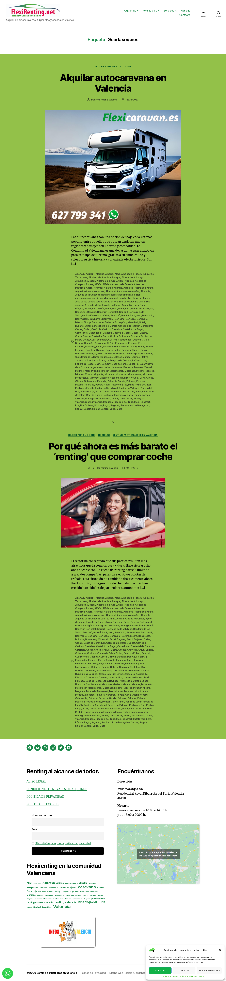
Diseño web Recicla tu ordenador (128, 972)
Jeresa (78, 360)
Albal (117, 273)
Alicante (88, 291)
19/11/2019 (132, 467)
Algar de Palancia (113, 287)
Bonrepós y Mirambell (126, 322)
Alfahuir (107, 284)
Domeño (88, 343)
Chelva (143, 332)
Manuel (148, 367)
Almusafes (133, 291)
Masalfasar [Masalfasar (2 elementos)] (49, 895)
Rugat (106, 405)
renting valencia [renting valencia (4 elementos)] (65, 902)
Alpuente (145, 291)
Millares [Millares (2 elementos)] (85, 895)
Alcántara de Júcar (106, 280)
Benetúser (80, 312)
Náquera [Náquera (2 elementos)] (86, 899)
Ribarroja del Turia (123, 401)
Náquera (114, 377)
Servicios (169, 10)
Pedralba (89, 384)
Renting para (150, 10)
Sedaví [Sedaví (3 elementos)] (37, 907)
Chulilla (114, 336)
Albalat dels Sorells (98, 277)
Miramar (79, 374)
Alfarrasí (98, 287)
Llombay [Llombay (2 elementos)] (57, 892)
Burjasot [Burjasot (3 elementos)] (72, 887)
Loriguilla (133, 363)
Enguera (132, 343)
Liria (144, 360)
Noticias (185, 10)
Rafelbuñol (116, 391)
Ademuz (79, 273)
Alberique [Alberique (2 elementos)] (37, 883)
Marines (79, 370)
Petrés (98, 384)
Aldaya (89, 284)
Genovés (80, 353)
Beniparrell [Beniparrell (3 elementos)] (32, 887)
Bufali (142, 322)
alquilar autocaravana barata (116, 294)
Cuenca (137, 339)
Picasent (116, 384)
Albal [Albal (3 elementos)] (29, 883)
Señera (104, 408)
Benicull (123, 312)
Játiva (145, 356)
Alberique (115, 277)
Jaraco (126, 356)
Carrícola (96, 329)
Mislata (89, 374)
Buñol (88, 325)
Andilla (131, 298)
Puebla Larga (87, 391)
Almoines (122, 291)
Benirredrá (107, 318)
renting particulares (122, 398)
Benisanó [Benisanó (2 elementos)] (43, 888)
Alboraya (139, 277)
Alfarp (89, 287)
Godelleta (118, 353)
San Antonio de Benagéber (135, 405)
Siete (119, 408)
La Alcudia (89, 360)
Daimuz (79, 343)
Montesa (147, 374)
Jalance (118, 356)
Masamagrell (116, 370)
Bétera (78, 322)
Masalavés (90, 370)
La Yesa (136, 360)
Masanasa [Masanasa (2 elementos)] (70, 895)
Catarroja (118, 332)
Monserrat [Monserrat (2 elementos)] (47, 899)
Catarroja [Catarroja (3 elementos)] (32, 891)
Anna (139, 298)
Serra (112, 408)
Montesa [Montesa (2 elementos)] (67, 899)
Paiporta (101, 381)
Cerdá (127, 332)
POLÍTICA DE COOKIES (43, 804)
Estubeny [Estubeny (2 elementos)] (42, 892)
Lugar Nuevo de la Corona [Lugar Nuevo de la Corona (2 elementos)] (79, 892)
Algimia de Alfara (144, 287)
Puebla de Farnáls (84, 388)
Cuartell (112, 339)
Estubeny (90, 346)
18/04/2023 (132, 99)
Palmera (130, 381)
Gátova (144, 350)
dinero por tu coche (81, 435)
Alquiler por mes (106, 66)
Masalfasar (103, 370)
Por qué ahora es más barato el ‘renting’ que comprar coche (112, 451)
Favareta (108, 346)
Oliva (142, 377)
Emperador (121, 343)
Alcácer (91, 280)
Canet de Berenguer (129, 325)
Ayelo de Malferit (94, 305)
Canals (113, 325)
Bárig (143, 305)
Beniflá (125, 315)
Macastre (128, 367)
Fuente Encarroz (115, 663)
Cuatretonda (124, 339)
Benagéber (111, 308)
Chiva (106, 336)
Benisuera (142, 318)
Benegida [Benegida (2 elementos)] (92, 883)
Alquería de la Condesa (87, 294)
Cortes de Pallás (106, 653)
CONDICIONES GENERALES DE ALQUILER (57, 789)
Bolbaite (109, 322)
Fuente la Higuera (95, 350)
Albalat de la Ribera (131, 273)
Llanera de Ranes (84, 363)
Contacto (184, 14)
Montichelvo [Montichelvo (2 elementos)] (77, 899)
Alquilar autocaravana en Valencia (113, 83)
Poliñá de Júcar (143, 384)
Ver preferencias (209, 970)
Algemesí (128, 287)
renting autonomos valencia (118, 395)
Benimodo (147, 315)
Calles (105, 325)
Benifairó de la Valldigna (119, 629)
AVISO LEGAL (36, 782)
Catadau (107, 332)
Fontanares (120, 346)
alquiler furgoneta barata (113, 298)
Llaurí (97, 363)
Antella (146, 298)
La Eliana (100, 360)
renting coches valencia (135, 712)
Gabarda (126, 350)
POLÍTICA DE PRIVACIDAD (45, 797)
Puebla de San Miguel (106, 388)
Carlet (87, 329)
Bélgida (79, 308)
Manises (138, 367)
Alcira (120, 280)
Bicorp (87, 322)
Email (35, 829)
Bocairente (98, 322)
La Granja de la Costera (119, 360)
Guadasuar (146, 353)
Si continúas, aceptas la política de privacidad (63, 843)
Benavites (136, 308)
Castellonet (81, 332)
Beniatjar (102, 312)
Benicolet (113, 312)
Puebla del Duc (137, 705)
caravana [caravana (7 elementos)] (87, 887)
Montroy (94, 377)
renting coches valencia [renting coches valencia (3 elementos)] (40, 902)
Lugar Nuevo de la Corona (127, 680)
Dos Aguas (100, 343)
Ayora (125, 305)
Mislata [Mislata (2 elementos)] (100, 895)
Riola (136, 401)
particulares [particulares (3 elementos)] (98, 898)
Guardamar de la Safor (87, 356)
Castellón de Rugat (133, 329)
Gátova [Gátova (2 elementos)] (49, 892)
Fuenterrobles (113, 350)
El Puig (110, 343)
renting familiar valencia (97, 398)
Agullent (89, 273)
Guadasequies (132, 353)
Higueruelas (106, 356)
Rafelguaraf (141, 391)
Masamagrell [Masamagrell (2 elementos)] (59, 895)
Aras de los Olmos (84, 301)
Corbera (135, 336)
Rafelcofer (128, 391)
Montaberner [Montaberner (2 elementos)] (58, 899)
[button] (220, 950)
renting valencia (93, 401)
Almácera (99, 291)
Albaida (109, 273)
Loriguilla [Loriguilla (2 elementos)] (65, 892)
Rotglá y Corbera (84, 405)
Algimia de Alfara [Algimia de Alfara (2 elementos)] (71, 883)
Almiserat (111, 291)
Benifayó (115, 315)
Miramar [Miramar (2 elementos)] (93, 895)
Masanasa (130, 370)
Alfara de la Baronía (122, 284)
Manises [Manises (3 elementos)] (31, 895)
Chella (135, 332)
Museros (104, 377)
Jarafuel (136, 356)
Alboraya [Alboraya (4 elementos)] (49, 883)
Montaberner (134, 374)
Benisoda (131, 318)
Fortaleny (132, 346)
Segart (87, 408)
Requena (108, 401)
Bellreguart (91, 308)
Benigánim (135, 315)
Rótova (98, 405)
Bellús (101, 308)
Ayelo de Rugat (112, 305)
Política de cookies (170, 976)
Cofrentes (124, 336)
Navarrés (125, 377)
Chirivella (97, 336)
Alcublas (129, 280)
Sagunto (115, 405)
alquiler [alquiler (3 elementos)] (83, 883)
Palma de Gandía (116, 381)
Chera (78, 336)
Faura (99, 346)
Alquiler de (130, 10)
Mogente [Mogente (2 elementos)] (30, 899)
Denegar (184, 970)
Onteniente (90, 381)
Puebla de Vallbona (129, 388)
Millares (150, 370)
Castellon (117, 329)
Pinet (131, 384)
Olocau (79, 381)
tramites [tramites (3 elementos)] (46, 907)
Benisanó (120, 318)
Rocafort (145, 401)
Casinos (106, 329)
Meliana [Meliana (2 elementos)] (78, 895)
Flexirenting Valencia (106, 99)
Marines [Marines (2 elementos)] (40, 895)
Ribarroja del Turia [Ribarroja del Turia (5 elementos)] (92, 902)
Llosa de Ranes (120, 363)
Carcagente (147, 325)
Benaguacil (124, 308)
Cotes (86, 339)
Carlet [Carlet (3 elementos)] (100, 887)
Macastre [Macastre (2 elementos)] (94, 892)
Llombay (105, 363)
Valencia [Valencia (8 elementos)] (62, 906)
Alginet (79, 291)
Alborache (127, 277)
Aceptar (160, 970)
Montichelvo (81, 377)
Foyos (141, 346)
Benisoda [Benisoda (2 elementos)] (52, 888)
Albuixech (80, 280)
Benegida (148, 308)
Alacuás (100, 273)
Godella (108, 353)
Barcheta (134, 305)
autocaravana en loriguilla (109, 301)
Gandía (135, 350)
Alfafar (97, 284)
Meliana (140, 370)
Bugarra (79, 325)
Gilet (100, 353)
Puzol (98, 391)
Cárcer (78, 329)
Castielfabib (95, 332)
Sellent (96, 408)
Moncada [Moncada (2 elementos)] (38, 899)
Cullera (145, 339)
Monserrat (121, 374)
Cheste (87, 336)
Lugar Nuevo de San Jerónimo (106, 367)
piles (124, 384)
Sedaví (78, 408)
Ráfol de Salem (143, 708)
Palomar (140, 381)
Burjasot (96, 325)
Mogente (98, 374)
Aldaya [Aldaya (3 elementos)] (60, 883)
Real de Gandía (94, 395)
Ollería (149, 377)
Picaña (107, 384)
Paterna (79, 384)
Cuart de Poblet (98, 339)
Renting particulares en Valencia (135, 435)
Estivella (79, 346)
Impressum (203, 976)
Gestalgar (91, 353)
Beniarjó (91, 312)
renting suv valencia (134, 715)
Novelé (134, 377)
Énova (141, 343)
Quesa (106, 391)
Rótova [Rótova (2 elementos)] (29, 907)
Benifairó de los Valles (97, 315)
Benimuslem (81, 318)
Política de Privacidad (188, 976)
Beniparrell (95, 318)
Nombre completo (43, 815)
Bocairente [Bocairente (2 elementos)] (61, 888)
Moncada (109, 374)
